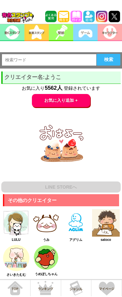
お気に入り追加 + (61, 100)
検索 (108, 59)
